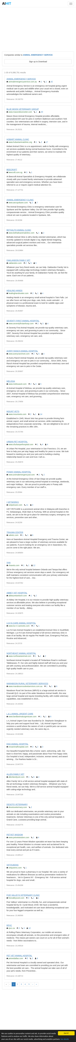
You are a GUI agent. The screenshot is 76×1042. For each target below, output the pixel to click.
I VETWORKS (13, 502)
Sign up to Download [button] (38, 61)
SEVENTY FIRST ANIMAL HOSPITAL (23, 321)
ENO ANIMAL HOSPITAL (17, 744)
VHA (9, 562)
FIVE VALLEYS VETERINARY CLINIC (23, 895)
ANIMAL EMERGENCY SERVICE (21, 79)
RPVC (9, 925)
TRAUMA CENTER (15, 532)
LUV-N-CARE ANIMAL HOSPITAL (21, 623)
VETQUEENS (12, 865)
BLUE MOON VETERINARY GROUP (23, 109)
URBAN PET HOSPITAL (17, 442)
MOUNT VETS (13, 411)
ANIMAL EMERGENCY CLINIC (20, 200)
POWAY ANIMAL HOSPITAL (19, 472)
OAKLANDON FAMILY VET (18, 260)
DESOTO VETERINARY (17, 804)
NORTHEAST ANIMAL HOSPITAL (21, 653)
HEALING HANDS (14, 290)
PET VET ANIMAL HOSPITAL (19, 955)
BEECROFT (12, 169)
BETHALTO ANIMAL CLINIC (19, 230)
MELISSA (11, 381)
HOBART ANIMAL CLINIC (18, 139)
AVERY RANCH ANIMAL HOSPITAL (22, 351)
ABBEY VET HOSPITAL (17, 593)
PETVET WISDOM (15, 835)
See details (65, 1039)
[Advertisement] (38, 29)
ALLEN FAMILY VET (15, 774)
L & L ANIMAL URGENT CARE (20, 714)
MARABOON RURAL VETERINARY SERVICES (27, 683)
